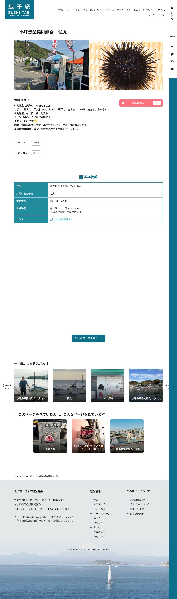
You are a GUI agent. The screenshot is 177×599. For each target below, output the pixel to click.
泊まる (97, 518)
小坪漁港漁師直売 (61, 219)
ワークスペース (101, 513)
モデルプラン (100, 504)
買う (36, 153)
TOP (16, 476)
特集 (95, 499)
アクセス (98, 527)
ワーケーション (156, 15)
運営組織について (139, 499)
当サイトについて (139, 504)
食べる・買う (28, 476)
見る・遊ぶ (99, 509)
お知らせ (98, 536)
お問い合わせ (137, 513)
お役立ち (98, 522)
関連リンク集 (137, 509)
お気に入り (172, 13)
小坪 (36, 143)
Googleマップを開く (89, 338)
